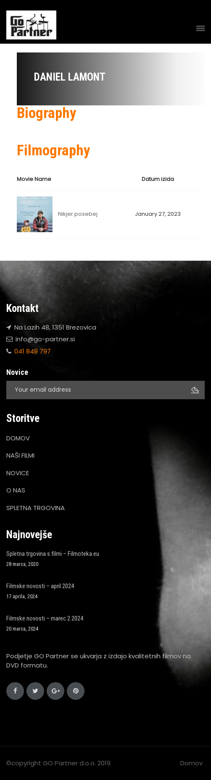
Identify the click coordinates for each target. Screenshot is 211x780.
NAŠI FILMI (20, 455)
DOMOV (18, 438)
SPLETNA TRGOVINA (35, 507)
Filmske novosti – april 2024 (40, 586)
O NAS (15, 490)
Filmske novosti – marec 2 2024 (44, 618)
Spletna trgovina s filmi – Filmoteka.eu (52, 554)
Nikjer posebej (78, 214)
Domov (191, 763)
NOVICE (17, 473)
